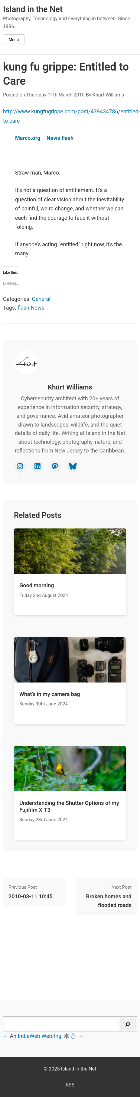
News (37, 307)
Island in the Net (33, 9)
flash (23, 307)
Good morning (36, 585)
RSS (70, 1085)
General (41, 299)
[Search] (127, 1024)
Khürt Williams (108, 95)
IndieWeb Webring (40, 1036)
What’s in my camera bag (49, 694)
